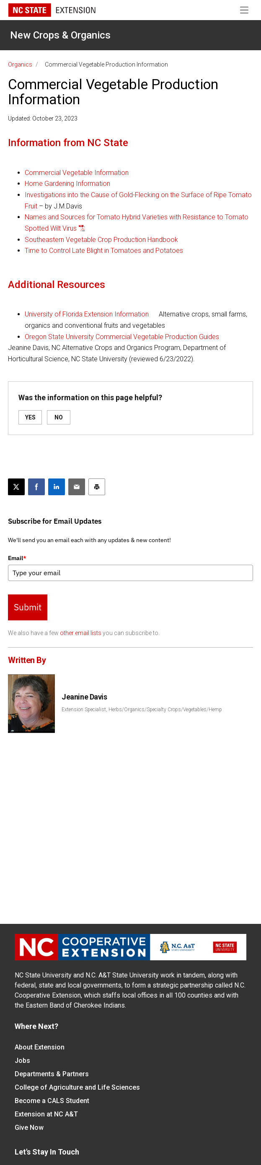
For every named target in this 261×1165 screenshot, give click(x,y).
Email (17, 558)
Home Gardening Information (67, 184)
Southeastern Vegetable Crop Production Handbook (101, 240)
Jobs (22, 1061)
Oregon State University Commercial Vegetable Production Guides (122, 337)
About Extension (40, 1047)
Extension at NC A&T (46, 1114)
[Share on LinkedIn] (56, 486)
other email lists (80, 633)
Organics (20, 64)
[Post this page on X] (16, 486)
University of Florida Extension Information (87, 314)
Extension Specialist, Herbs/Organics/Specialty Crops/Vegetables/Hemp (142, 709)
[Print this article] (96, 486)
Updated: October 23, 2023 (43, 118)
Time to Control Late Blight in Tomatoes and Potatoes (104, 251)
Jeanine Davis (84, 696)
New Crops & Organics (60, 35)
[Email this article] (76, 486)
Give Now (29, 1128)
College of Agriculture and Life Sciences (77, 1087)
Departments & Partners (52, 1074)
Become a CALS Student (52, 1101)
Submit (27, 607)
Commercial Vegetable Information (77, 173)
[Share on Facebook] (36, 486)
